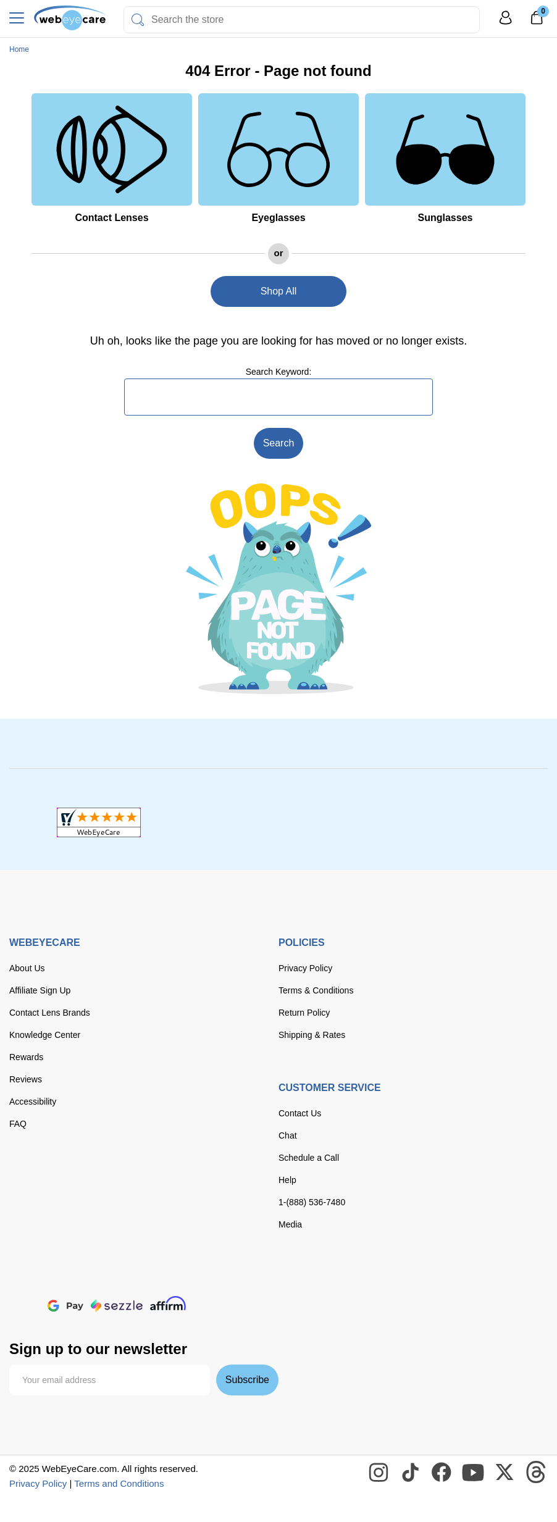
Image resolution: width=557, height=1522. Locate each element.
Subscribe (247, 1379)
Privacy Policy (305, 968)
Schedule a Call (308, 1158)
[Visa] (69, 1279)
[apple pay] (24, 1305)
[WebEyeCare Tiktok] (411, 1472)
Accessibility (32, 1101)
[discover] (144, 1279)
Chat (287, 1135)
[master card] (107, 1279)
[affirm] (168, 1303)
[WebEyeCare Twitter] (505, 1472)
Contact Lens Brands (49, 1013)
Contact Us (299, 1113)
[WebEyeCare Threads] (537, 1472)
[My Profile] (506, 23)
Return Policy (304, 1013)
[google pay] (65, 1305)
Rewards (26, 1057)
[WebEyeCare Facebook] (442, 1472)
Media (290, 1224)
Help (287, 1180)
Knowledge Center (44, 1035)
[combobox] (302, 19)
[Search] (138, 19)
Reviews (25, 1079)
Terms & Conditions (315, 990)
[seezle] (117, 1305)
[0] (537, 21)
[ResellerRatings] (458, 822)
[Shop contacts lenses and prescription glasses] (70, 18)
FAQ (18, 1124)
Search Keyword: (279, 372)
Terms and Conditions (119, 1483)
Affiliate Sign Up (39, 990)
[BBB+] (278, 822)
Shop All (279, 291)
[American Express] (182, 1279)
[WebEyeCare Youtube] (474, 1472)
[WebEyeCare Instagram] (379, 1472)
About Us (27, 968)
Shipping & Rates (311, 1035)
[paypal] (224, 1279)
